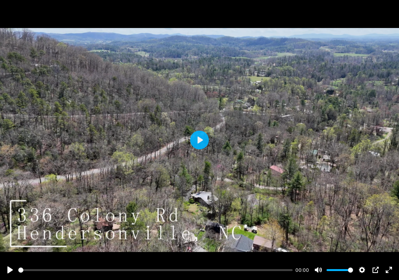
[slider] (155, 270)
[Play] (10, 270)
